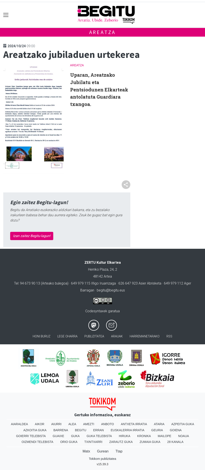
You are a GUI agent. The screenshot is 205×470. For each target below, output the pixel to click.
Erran (98, 430)
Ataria (159, 424)
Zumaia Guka (150, 442)
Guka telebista (99, 436)
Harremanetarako (145, 336)
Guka (75, 436)
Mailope (164, 436)
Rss (169, 336)
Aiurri (56, 424)
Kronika (144, 436)
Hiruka (124, 436)
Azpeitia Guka (182, 424)
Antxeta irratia (134, 424)
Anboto (107, 424)
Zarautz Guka (121, 442)
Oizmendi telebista (37, 442)
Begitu (80, 430)
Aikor (39, 424)
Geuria (157, 430)
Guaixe (58, 436)
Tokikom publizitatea (102, 458)
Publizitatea (94, 336)
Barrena (60, 430)
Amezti (88, 424)
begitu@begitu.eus (111, 290)
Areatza (102, 32)
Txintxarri (93, 442)
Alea (72, 424)
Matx (86, 451)
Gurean (102, 451)
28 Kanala (175, 442)
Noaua (183, 436)
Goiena (175, 430)
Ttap (119, 451)
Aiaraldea (19, 424)
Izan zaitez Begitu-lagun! (31, 236)
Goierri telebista (31, 436)
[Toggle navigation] (6, 15)
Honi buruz (41, 336)
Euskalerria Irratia (127, 430)
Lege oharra (67, 336)
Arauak (117, 336)
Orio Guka (68, 442)
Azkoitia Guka (35, 430)
